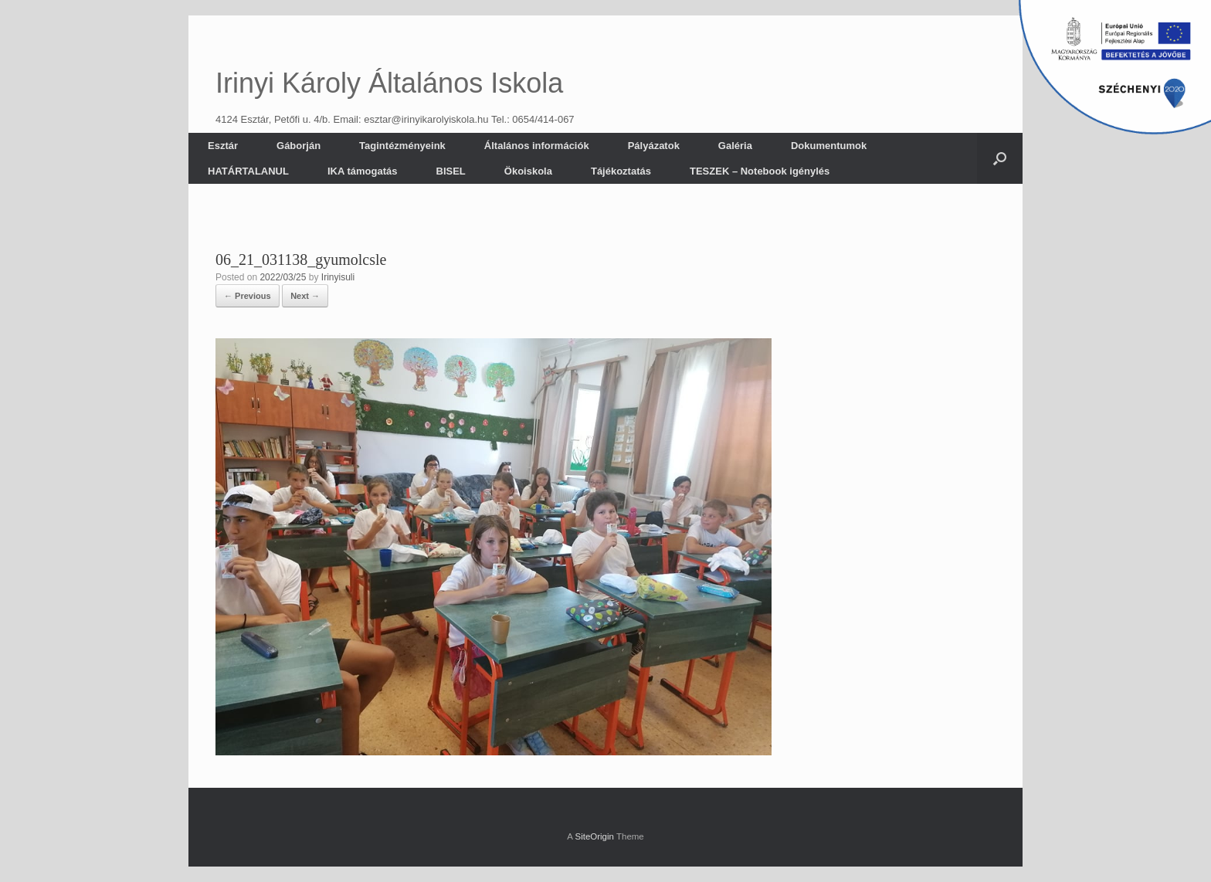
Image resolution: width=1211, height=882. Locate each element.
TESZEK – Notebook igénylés (759, 171)
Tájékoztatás (621, 171)
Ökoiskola (528, 171)
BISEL (451, 171)
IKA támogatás (362, 171)
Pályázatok (654, 145)
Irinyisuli (337, 277)
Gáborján (298, 145)
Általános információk (536, 145)
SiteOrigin (594, 836)
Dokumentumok (829, 145)
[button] (1000, 158)
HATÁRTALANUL (248, 171)
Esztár (223, 145)
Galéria (735, 145)
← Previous (247, 295)
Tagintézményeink (402, 145)
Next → (305, 295)
